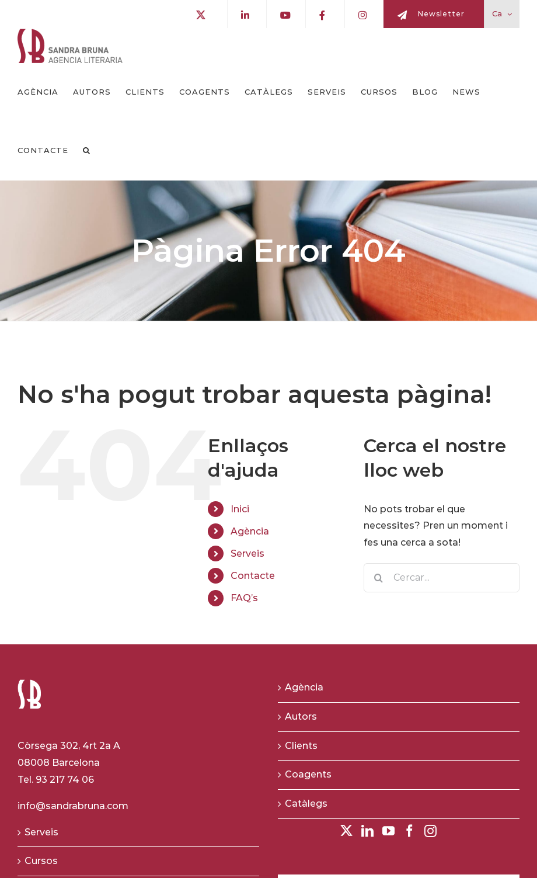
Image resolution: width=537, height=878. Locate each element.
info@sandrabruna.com (73, 805)
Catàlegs (306, 803)
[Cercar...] (441, 577)
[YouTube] (388, 831)
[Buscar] (378, 577)
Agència (250, 531)
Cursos (41, 860)
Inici (240, 509)
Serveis (247, 553)
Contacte (253, 575)
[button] (86, 151)
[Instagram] (430, 831)
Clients (301, 745)
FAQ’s (244, 597)
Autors (301, 716)
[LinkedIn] (367, 831)
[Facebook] (409, 831)
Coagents (308, 774)
